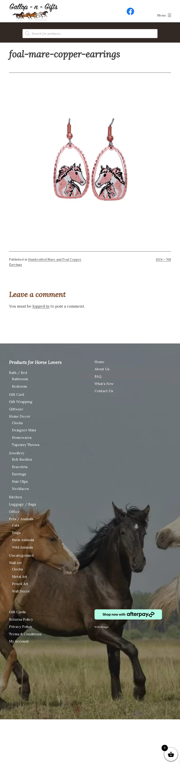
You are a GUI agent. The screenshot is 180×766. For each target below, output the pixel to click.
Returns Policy (21, 619)
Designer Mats (24, 430)
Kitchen (15, 497)
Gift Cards (17, 612)
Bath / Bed (18, 372)
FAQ (97, 376)
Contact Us (103, 391)
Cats (15, 525)
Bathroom (20, 379)
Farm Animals (23, 540)
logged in (41, 306)
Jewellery (16, 453)
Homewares (22, 437)
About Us (101, 369)
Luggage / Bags (22, 504)
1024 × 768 (163, 259)
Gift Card (16, 394)
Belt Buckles (22, 459)
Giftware (16, 409)
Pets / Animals (21, 519)
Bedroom (19, 386)
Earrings (19, 474)
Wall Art (15, 563)
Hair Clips (20, 481)
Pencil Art (20, 584)
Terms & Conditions (25, 634)
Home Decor (19, 416)
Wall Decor (21, 591)
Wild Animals (22, 547)
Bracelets (19, 467)
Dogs (16, 532)
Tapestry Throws (25, 445)
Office (14, 512)
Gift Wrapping (20, 402)
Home (99, 362)
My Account (19, 641)
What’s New (104, 384)
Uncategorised (21, 555)
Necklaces (20, 489)
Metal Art (19, 576)
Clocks (17, 423)
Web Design (101, 627)
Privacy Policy (20, 626)
